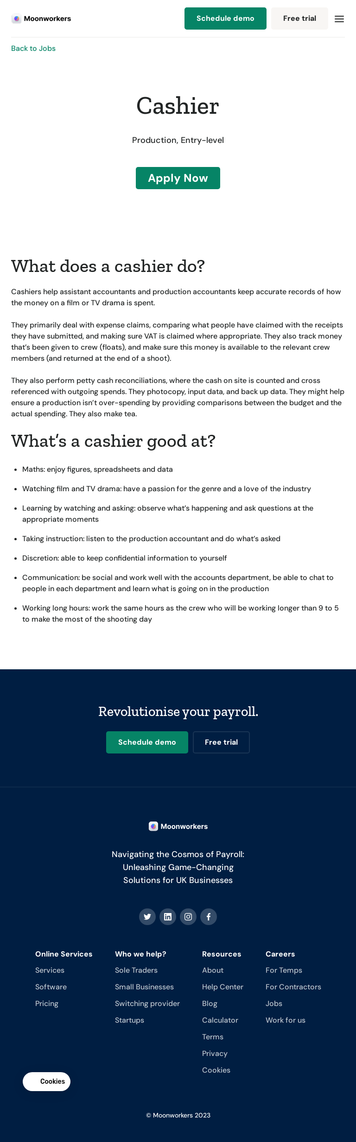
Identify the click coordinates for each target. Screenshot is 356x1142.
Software (51, 987)
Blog (209, 1003)
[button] (339, 18)
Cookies (216, 1070)
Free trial (299, 18)
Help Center (222, 987)
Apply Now (178, 178)
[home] (41, 19)
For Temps (284, 970)
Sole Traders (136, 970)
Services (49, 970)
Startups (129, 1020)
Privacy (215, 1053)
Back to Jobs (33, 48)
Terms (212, 1037)
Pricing (46, 1003)
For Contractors (293, 987)
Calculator (220, 1020)
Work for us (285, 1020)
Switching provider (147, 1003)
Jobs (274, 1003)
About (212, 970)
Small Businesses (144, 987)
